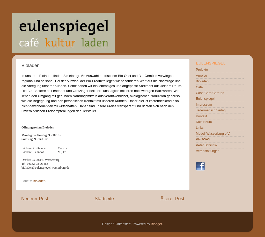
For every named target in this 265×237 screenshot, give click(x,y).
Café (199, 87)
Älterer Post (172, 198)
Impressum (204, 104)
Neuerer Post (34, 198)
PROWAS (203, 139)
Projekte (202, 69)
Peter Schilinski (207, 145)
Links (199, 128)
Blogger (156, 224)
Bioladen (39, 181)
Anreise (201, 75)
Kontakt (201, 116)
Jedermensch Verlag (211, 110)
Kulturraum (204, 122)
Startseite (104, 198)
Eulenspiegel (205, 98)
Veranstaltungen (207, 151)
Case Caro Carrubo (210, 93)
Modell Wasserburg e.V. (213, 133)
